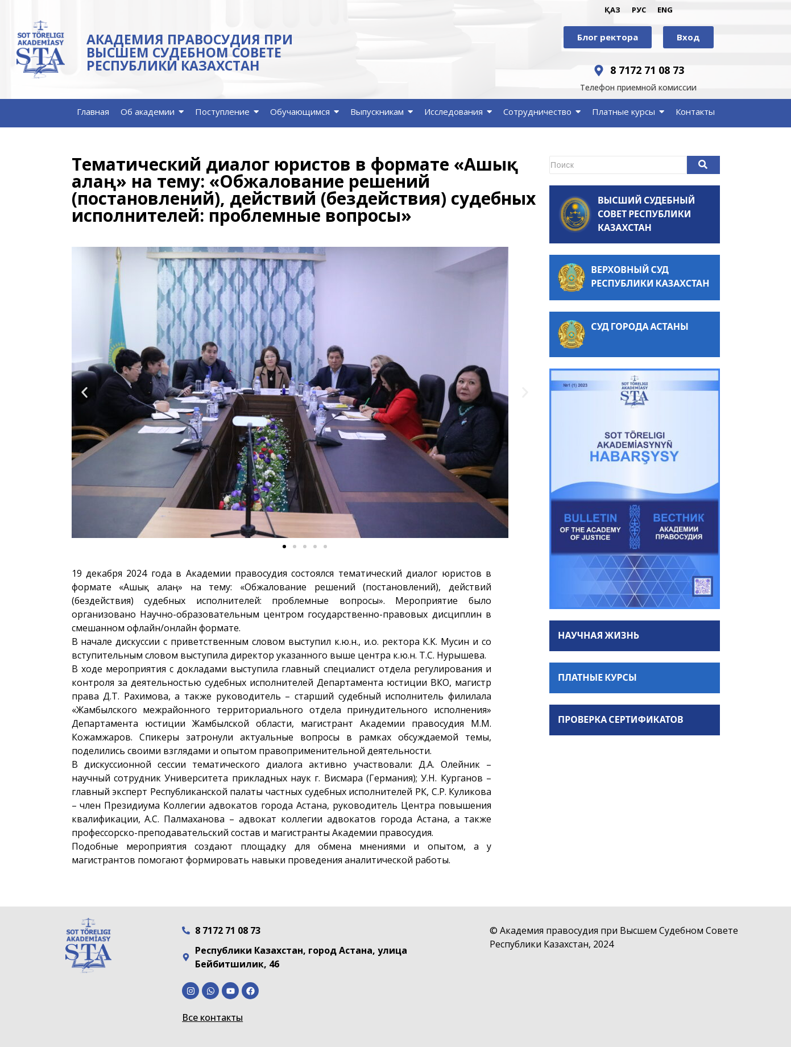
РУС (639, 10)
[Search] (617, 165)
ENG (665, 10)
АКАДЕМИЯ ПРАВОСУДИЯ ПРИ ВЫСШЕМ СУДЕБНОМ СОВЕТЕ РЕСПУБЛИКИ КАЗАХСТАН (189, 52)
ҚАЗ (612, 10)
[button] (84, 393)
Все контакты (212, 1017)
